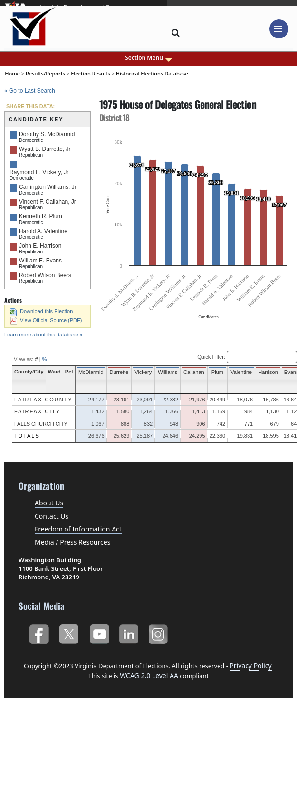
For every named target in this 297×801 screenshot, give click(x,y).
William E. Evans (40, 260)
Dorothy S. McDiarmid (47, 134)
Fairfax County (43, 399)
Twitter (68, 632)
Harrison (268, 372)
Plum (217, 372)
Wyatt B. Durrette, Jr (45, 149)
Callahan (193, 372)
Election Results (90, 73)
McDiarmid (91, 372)
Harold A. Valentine (43, 231)
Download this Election (41, 311)
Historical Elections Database (152, 73)
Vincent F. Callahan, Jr (47, 201)
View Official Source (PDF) (46, 320)
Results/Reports (45, 73)
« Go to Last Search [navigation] (29, 90)
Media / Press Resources (72, 542)
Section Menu (148, 58)
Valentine (241, 372)
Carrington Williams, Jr (48, 187)
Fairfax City (37, 411)
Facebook (38, 632)
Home (12, 73)
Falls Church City (40, 424)
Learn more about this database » (43, 334)
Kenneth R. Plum (40, 216)
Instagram (159, 632)
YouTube (99, 632)
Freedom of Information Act (78, 528)
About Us (49, 502)
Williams (167, 372)
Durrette (119, 372)
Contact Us (51, 516)
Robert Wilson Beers (45, 275)
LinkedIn (129, 632)
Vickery (143, 372)
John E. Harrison (40, 245)
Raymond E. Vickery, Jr (39, 172)
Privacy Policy (250, 665)
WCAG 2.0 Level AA (148, 675)
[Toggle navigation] (278, 28)
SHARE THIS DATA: (30, 106)
